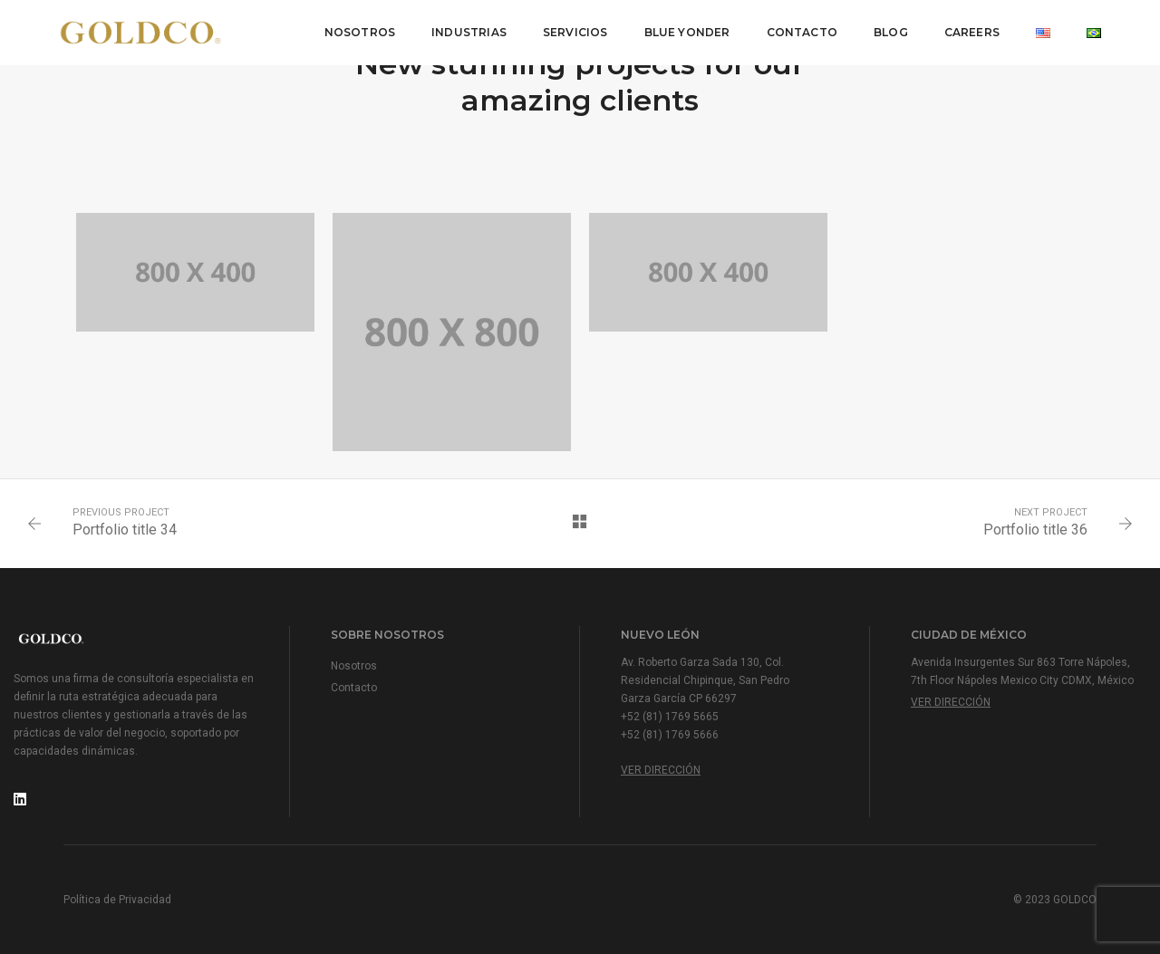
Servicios (575, 32)
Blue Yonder (687, 32)
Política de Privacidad (117, 899)
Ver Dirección (661, 770)
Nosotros (359, 32)
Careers (972, 32)
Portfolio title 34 (124, 529)
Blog (891, 32)
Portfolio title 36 (1035, 529)
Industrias (469, 32)
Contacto (802, 32)
